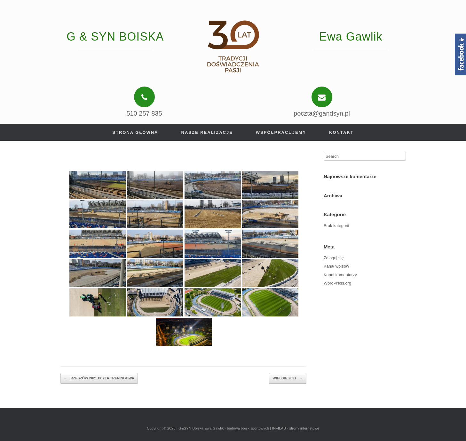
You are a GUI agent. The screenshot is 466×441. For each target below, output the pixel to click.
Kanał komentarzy (340, 274)
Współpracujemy (281, 132)
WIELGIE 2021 (287, 378)
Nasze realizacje (207, 132)
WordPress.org (337, 283)
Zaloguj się (334, 257)
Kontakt (341, 132)
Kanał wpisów (336, 266)
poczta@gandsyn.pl (322, 113)
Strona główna (135, 132)
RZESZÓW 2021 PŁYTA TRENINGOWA (99, 378)
